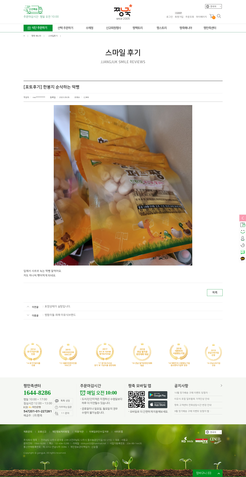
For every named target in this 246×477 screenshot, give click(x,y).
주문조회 (189, 17)
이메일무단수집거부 (99, 431)
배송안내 (242, 225)
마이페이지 (201, 17)
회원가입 (179, 16)
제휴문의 (28, 431)
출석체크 (242, 238)
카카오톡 (242, 259)
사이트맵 (118, 431)
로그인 (169, 17)
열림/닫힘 (242, 218)
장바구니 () (203, 473)
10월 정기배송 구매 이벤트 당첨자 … (192, 392)
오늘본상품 (242, 245)
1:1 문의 (62, 413)
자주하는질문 (63, 407)
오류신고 (42, 431)
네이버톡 (242, 252)
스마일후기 (242, 231)
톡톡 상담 (62, 401)
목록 (214, 292)
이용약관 (79, 431)
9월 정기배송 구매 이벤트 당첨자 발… (192, 411)
